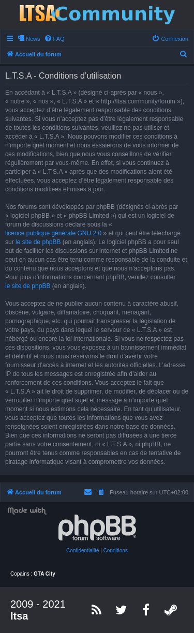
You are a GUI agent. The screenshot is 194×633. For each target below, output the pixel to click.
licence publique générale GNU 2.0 (53, 233)
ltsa (19, 616)
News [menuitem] (33, 39)
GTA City (44, 574)
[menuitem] (54, 39)
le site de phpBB (38, 242)
